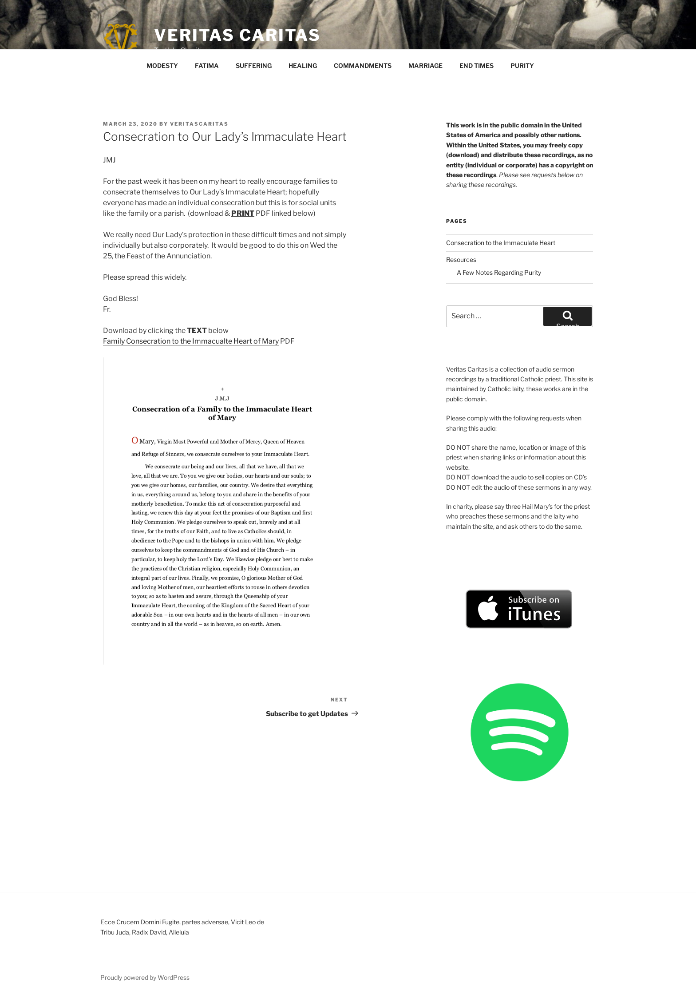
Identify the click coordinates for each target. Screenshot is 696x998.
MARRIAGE (425, 65)
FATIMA (207, 65)
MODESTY (162, 65)
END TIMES (476, 65)
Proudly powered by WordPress (145, 977)
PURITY (522, 65)
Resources (461, 259)
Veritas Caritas (237, 35)
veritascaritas (199, 124)
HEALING (303, 65)
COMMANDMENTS (363, 65)
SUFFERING (254, 65)
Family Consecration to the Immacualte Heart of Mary (191, 341)
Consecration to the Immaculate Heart (500, 242)
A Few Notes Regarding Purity (499, 272)
